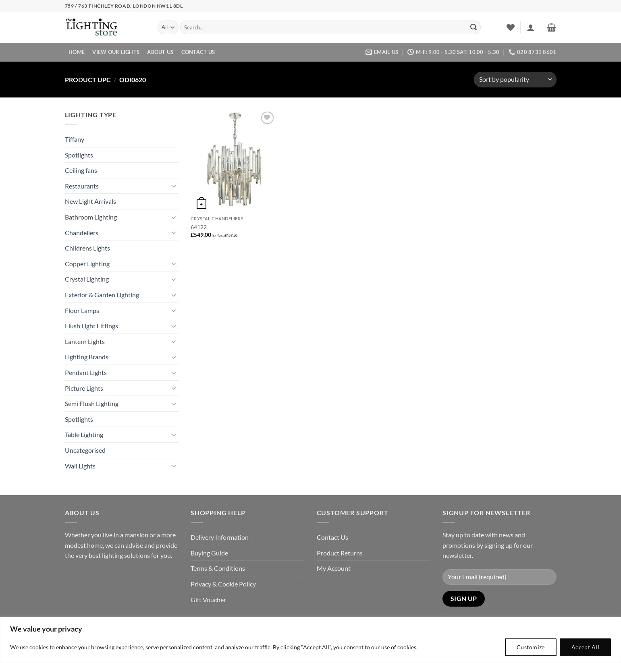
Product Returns (340, 553)
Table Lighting (84, 434)
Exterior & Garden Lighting (102, 294)
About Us (160, 52)
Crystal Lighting (87, 279)
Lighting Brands (86, 357)
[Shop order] (515, 79)
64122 (199, 227)
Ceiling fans (81, 170)
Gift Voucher (208, 599)
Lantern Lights (85, 341)
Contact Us (198, 52)
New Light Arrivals (90, 201)
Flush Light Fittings (91, 325)
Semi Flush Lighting (91, 403)
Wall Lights (80, 466)
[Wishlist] (511, 27)
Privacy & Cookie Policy (223, 584)
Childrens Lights (87, 248)
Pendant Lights (86, 372)
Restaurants (82, 186)
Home (77, 52)
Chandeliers (81, 232)
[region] (310, 640)
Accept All (585, 647)
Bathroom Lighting (91, 217)
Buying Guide (209, 553)
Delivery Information (220, 537)
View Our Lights (115, 52)
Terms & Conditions (218, 568)
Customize (531, 647)
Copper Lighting (87, 263)
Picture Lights (84, 388)
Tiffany (74, 139)
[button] (531, 27)
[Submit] (473, 27)
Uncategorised (85, 450)
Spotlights (79, 155)
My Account (334, 568)
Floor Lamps (82, 310)
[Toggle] (174, 186)
